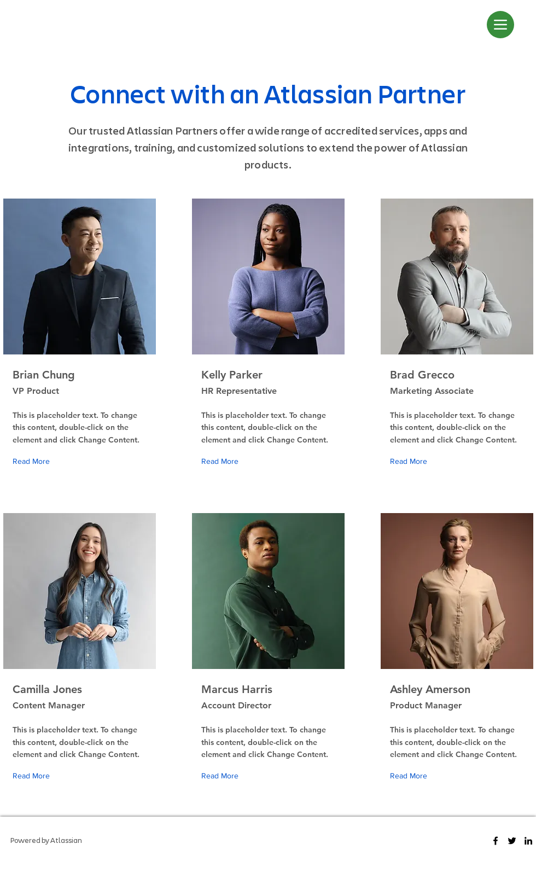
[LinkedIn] (528, 840)
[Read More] (34, 461)
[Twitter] (511, 840)
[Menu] (500, 24)
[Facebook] (495, 840)
